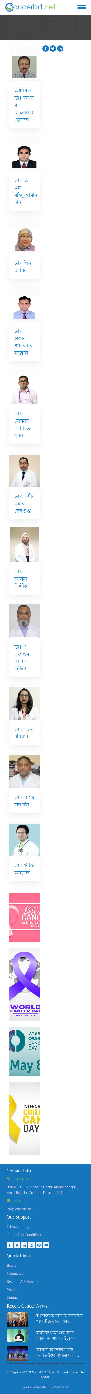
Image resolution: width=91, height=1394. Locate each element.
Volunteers (15, 1273)
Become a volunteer (23, 1281)
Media (12, 1289)
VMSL (45, 1377)
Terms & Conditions (34, 1386)
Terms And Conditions (24, 1234)
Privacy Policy (18, 1226)
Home (11, 1265)
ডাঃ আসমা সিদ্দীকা (21, 579)
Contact (13, 1297)
